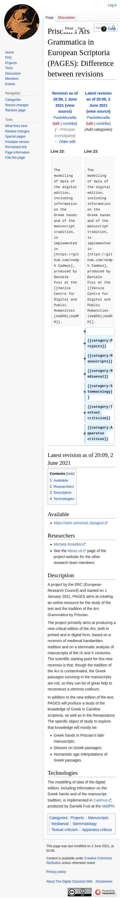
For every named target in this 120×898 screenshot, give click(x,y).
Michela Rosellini (68, 544)
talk (57, 123)
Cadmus (100, 800)
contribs (69, 123)
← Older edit (65, 141)
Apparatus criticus (97, 829)
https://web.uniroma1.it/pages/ (79, 523)
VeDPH (108, 806)
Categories (58, 818)
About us (75, 551)
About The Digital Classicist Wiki (69, 881)
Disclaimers (104, 881)
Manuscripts (98, 818)
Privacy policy (56, 872)
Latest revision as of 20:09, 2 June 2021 (98, 99)
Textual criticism (64, 829)
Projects (77, 818)
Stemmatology (85, 824)
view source (98, 111)
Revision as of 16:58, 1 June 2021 (65, 99)
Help (112, 29)
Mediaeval (60, 824)
